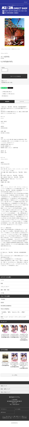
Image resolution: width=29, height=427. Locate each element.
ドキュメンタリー (4, 53)
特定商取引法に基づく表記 (7, 82)
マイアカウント (4, 409)
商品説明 (7, 101)
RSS (23, 417)
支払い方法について (9, 416)
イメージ (22, 101)
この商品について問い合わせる (7, 93)
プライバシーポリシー (16, 417)
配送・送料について (17, 416)
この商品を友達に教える (6, 91)
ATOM (25, 417)
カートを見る (17, 409)
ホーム (3, 416)
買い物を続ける (4, 95)
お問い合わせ (3, 412)
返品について (4, 80)
